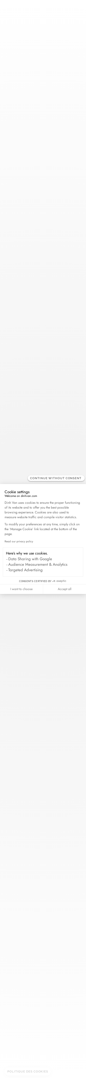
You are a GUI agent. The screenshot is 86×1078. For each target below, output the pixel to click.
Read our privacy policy (19, 541)
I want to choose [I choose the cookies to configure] (21, 589)
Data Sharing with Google (30, 559)
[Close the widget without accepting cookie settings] (56, 478)
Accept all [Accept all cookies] (64, 589)
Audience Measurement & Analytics (37, 564)
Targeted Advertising (25, 570)
